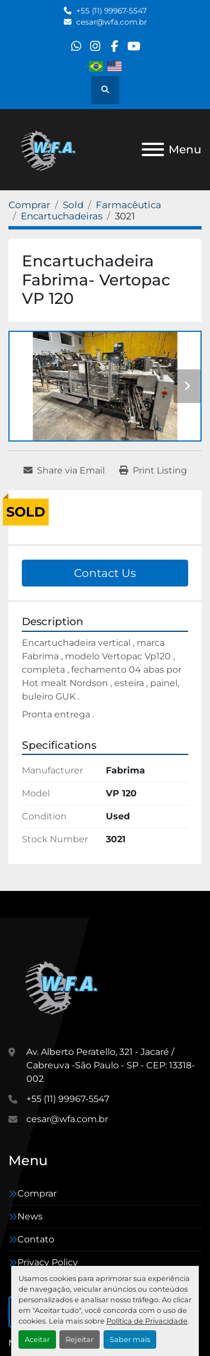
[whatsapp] (76, 46)
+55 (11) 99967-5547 (111, 10)
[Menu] (153, 149)
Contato (35, 1239)
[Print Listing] (153, 470)
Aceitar (37, 1339)
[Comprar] (29, 204)
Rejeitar (80, 1339)
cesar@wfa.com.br (111, 21)
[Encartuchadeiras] (61, 216)
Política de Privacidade (147, 1321)
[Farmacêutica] (128, 204)
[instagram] (95, 46)
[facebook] (114, 46)
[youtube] (133, 46)
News (30, 1216)
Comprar (37, 1193)
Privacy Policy (47, 1262)
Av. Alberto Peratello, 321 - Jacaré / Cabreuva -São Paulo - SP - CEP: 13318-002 (110, 1065)
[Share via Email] (64, 470)
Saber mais (130, 1339)
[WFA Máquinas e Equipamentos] (64, 985)
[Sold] (73, 204)
